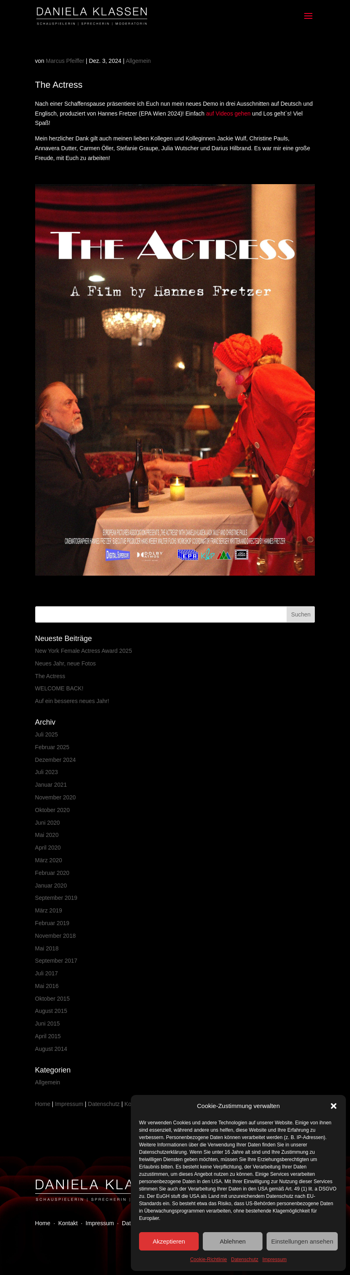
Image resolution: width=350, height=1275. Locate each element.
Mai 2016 (47, 986)
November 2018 (55, 935)
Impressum (274, 1259)
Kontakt (67, 1223)
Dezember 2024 (55, 760)
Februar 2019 (52, 923)
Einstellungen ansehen (302, 1241)
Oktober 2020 (52, 810)
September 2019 (56, 898)
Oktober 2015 (52, 998)
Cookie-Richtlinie (208, 1259)
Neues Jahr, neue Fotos (65, 663)
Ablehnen (232, 1241)
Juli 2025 (46, 734)
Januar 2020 (51, 885)
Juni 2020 (47, 822)
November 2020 (55, 797)
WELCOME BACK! (59, 688)
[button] (334, 1106)
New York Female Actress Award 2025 (83, 651)
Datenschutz (244, 1259)
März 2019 (48, 910)
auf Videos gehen (228, 113)
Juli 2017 (46, 973)
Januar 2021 (51, 784)
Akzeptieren (169, 1241)
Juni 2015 (47, 1023)
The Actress (50, 676)
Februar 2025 (52, 747)
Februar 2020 (52, 873)
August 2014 (51, 1049)
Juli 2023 (46, 772)
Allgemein (138, 61)
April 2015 (48, 1036)
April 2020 (48, 847)
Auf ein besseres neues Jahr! (72, 701)
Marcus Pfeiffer (65, 61)
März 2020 (48, 860)
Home (42, 1104)
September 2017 (56, 960)
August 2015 (51, 1011)
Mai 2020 (47, 835)
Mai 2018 (47, 948)
